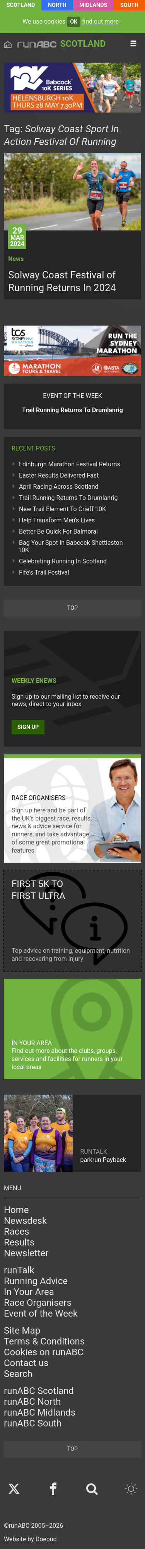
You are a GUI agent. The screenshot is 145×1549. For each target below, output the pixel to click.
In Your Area (29, 1291)
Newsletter (26, 1253)
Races (16, 1231)
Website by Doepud (30, 1539)
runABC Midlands (39, 1412)
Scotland (21, 5)
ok (73, 22)
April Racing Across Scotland (59, 486)
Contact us (26, 1363)
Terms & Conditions (44, 1341)
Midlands (93, 5)
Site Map (22, 1330)
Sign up (28, 727)
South (129, 5)
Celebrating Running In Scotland (63, 561)
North (57, 5)
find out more (100, 21)
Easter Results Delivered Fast (59, 475)
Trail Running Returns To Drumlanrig (68, 498)
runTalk (19, 1270)
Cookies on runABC (44, 1352)
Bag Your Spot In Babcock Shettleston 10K (70, 546)
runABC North (32, 1401)
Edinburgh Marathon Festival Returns (69, 464)
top (72, 608)
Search (18, 1373)
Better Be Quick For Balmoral (58, 531)
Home (16, 1209)
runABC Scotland (39, 1390)
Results (19, 1242)
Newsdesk (25, 1220)
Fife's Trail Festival (44, 572)
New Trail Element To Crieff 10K (62, 509)
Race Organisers (38, 1302)
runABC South (32, 1423)
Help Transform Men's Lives (57, 520)
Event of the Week (41, 1313)
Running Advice (36, 1281)
